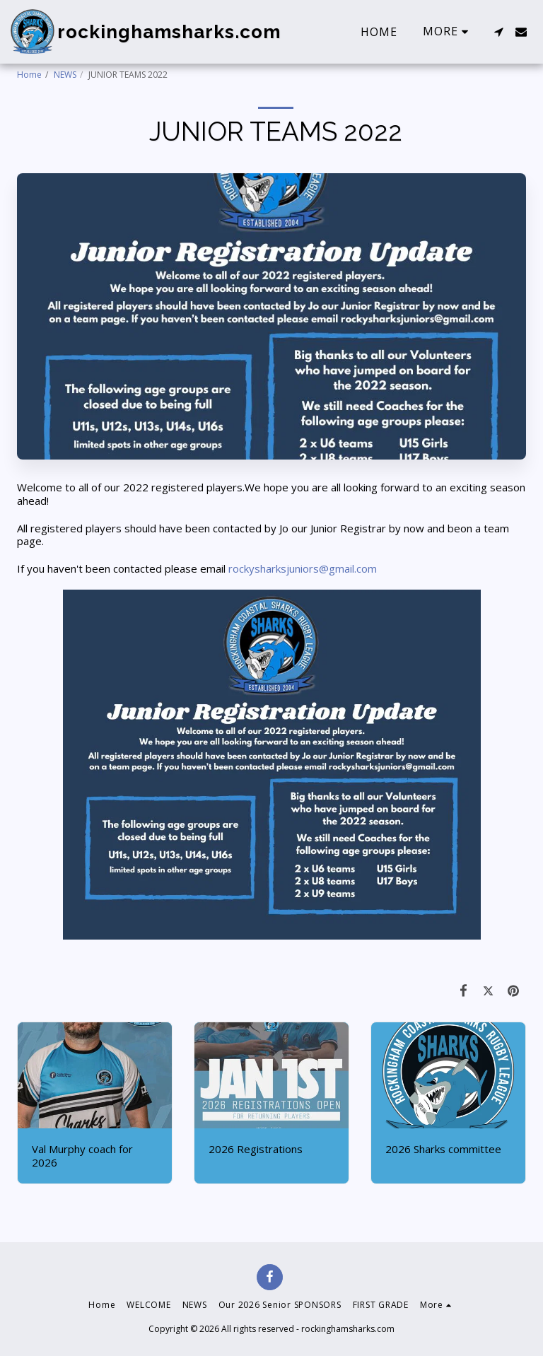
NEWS (65, 75)
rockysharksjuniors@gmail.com (302, 568)
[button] (498, 31)
